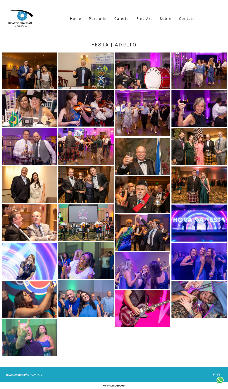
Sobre (165, 18)
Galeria (121, 18)
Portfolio (98, 18)
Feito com (114, 385)
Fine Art (144, 18)
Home (75, 18)
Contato (187, 18)
